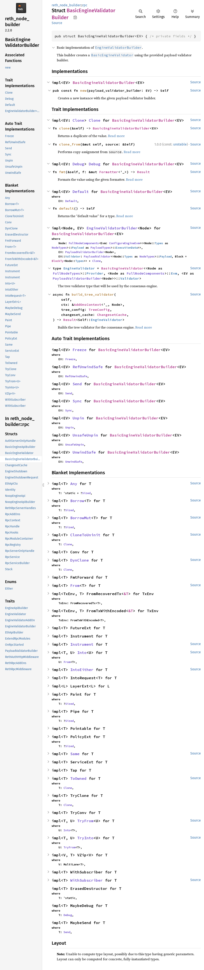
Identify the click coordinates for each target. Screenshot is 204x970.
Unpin (78, 418)
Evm (174, 273)
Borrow (77, 500)
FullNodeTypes (66, 273)
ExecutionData (127, 247)
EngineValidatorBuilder (112, 228)
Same (75, 753)
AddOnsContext (87, 304)
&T (126, 593)
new (83, 90)
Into (81, 652)
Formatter (108, 172)
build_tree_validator (93, 294)
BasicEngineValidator (122, 268)
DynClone (79, 560)
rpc (84, 5)
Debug (78, 164)
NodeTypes (59, 247)
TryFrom (85, 820)
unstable (180, 144)
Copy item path (75, 17)
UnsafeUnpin (85, 435)
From (75, 585)
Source (57, 23)
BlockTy (57, 261)
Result (143, 172)
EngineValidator (79, 268)
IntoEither (81, 669)
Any (73, 483)
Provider (94, 273)
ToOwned (78, 778)
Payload (78, 247)
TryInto (85, 837)
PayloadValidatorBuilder (84, 252)
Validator (72, 256)
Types (159, 243)
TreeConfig (99, 309)
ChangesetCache (112, 315)
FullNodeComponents (84, 243)
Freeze (79, 349)
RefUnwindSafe (88, 366)
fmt (62, 172)
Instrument (81, 644)
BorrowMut (80, 517)
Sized (86, 493)
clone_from (69, 144)
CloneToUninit (85, 534)
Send (77, 383)
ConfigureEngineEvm (124, 243)
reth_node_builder (66, 5)
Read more (116, 135)
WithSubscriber (86, 880)
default (66, 208)
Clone (78, 120)
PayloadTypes (101, 247)
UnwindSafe (84, 452)
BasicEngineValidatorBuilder (104, 82)
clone (64, 128)
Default (81, 191)
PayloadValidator (97, 256)
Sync (77, 401)
